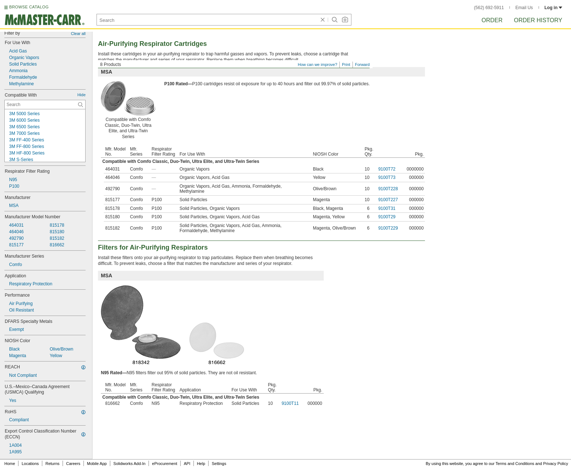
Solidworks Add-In (129, 463)
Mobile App (97, 463)
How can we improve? (317, 64)
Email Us (524, 7)
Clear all (78, 33)
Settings (219, 463)
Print (346, 64)
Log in (553, 7)
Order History (538, 20)
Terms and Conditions (515, 463)
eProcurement (164, 463)
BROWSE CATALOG (28, 7)
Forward (362, 64)
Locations (30, 463)
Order (492, 20)
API (187, 463)
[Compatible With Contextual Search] (45, 104)
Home (9, 463)
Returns (53, 463)
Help (201, 463)
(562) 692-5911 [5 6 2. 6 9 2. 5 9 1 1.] (489, 7)
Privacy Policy (555, 463)
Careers (73, 463)
